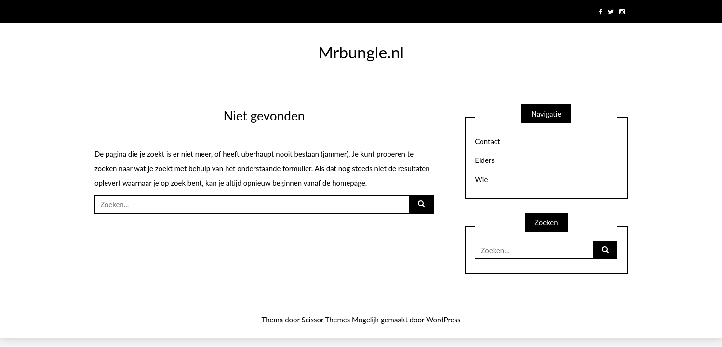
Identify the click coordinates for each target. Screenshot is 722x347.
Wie (481, 179)
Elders (484, 160)
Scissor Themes (326, 319)
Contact (487, 141)
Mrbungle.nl (361, 52)
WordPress (443, 319)
